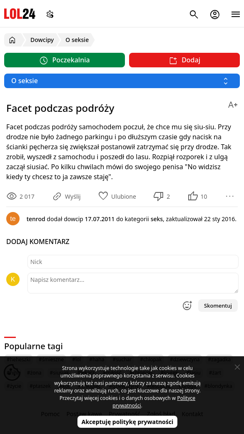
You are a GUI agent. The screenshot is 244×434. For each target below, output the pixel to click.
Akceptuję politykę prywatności (128, 422)
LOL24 (19, 13)
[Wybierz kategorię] (122, 81)
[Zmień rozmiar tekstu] (233, 103)
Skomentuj (218, 305)
